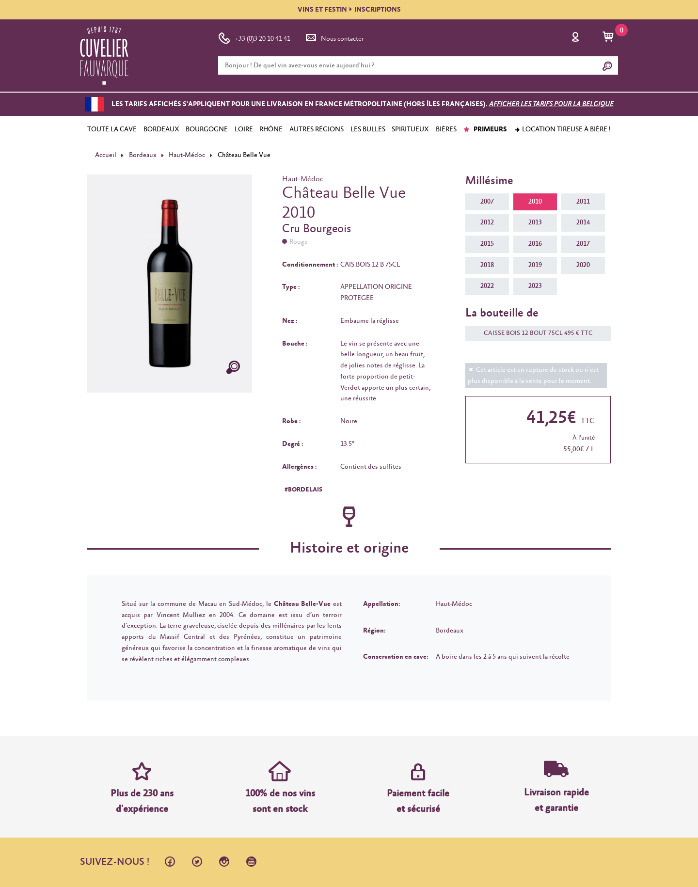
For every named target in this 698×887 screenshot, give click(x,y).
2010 (535, 202)
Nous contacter (334, 37)
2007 (487, 202)
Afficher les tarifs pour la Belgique (551, 104)
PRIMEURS (485, 129)
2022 (487, 286)
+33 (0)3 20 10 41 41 (254, 37)
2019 (535, 265)
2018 (487, 265)
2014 (583, 222)
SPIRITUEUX (410, 129)
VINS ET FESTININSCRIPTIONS (349, 10)
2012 (487, 222)
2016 (535, 244)
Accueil (105, 155)
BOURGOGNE (207, 129)
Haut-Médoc (187, 155)
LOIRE (244, 129)
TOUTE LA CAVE (112, 129)
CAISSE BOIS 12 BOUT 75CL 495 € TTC (533, 333)
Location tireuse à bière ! (562, 129)
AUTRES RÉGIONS (316, 129)
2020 (583, 265)
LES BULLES (367, 129)
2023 (535, 286)
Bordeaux (143, 155)
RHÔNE (271, 129)
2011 (583, 202)
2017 (583, 244)
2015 (487, 244)
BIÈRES (446, 129)
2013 (535, 222)
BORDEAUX (161, 129)
